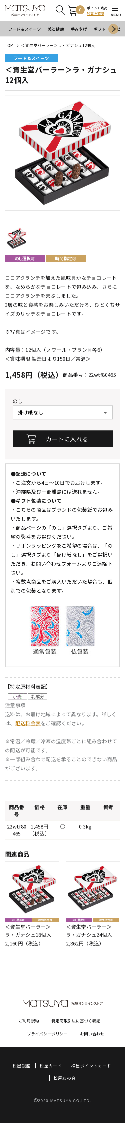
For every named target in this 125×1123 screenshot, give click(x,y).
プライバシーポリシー (47, 1033)
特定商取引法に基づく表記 (75, 1020)
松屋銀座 (21, 1065)
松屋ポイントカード (91, 1065)
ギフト (100, 29)
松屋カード (51, 1065)
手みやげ (79, 29)
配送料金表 (28, 723)
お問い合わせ (92, 1033)
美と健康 (56, 29)
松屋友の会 (65, 1078)
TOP (9, 45)
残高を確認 (95, 13)
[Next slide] (113, 29)
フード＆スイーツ (24, 29)
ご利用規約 (29, 1020)
